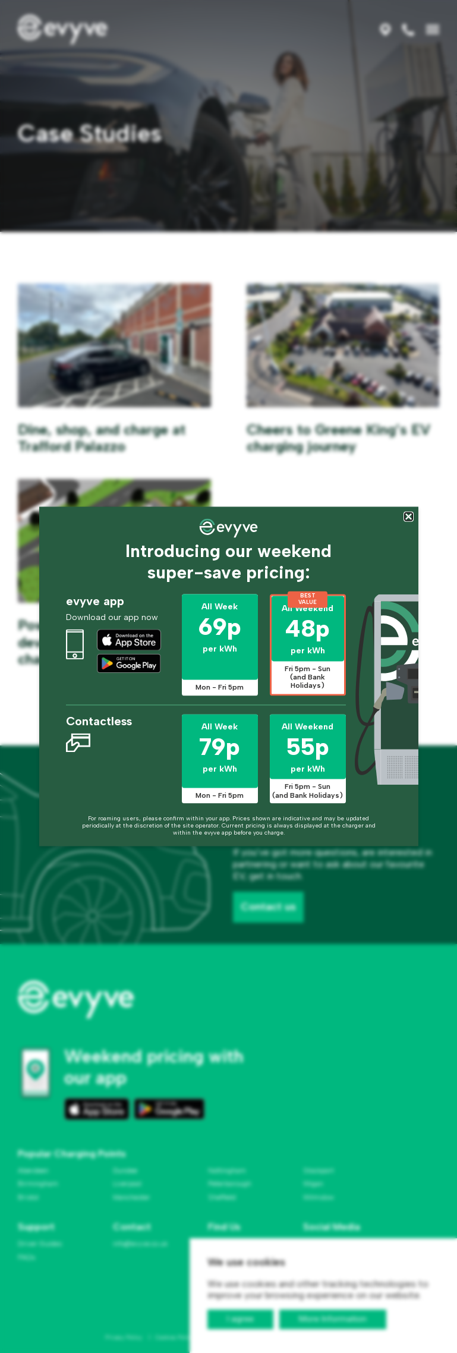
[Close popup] (408, 516)
